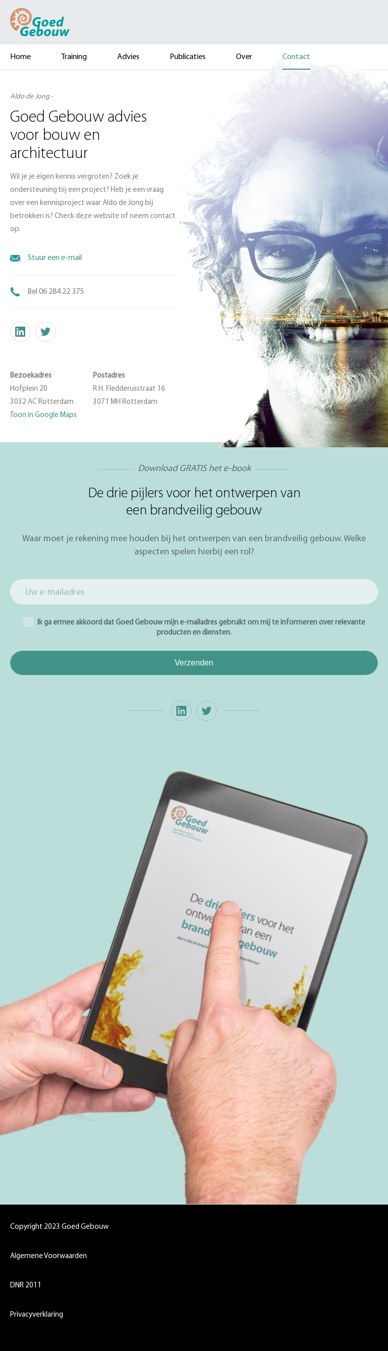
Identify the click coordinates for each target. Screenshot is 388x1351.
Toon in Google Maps (43, 415)
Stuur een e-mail (55, 258)
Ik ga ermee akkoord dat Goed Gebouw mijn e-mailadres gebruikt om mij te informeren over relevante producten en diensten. (194, 627)
